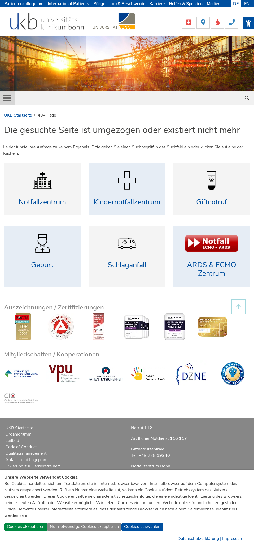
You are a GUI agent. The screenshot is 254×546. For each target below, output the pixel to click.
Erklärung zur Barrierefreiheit (32, 466)
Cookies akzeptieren (26, 527)
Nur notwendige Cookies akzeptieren (84, 527)
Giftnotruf (211, 202)
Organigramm (18, 434)
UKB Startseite (18, 115)
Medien (213, 4)
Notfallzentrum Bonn (150, 466)
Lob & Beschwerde (127, 4)
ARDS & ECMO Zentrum (211, 269)
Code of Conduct (21, 447)
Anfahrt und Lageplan (25, 460)
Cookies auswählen (142, 527)
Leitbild (12, 441)
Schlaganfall (127, 265)
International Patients (68, 4)
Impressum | (234, 538)
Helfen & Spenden (186, 4)
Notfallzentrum (42, 202)
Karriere (157, 4)
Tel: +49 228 (150, 455)
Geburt (42, 265)
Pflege (99, 4)
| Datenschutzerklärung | (198, 538)
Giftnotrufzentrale (147, 449)
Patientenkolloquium (23, 4)
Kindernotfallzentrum (127, 202)
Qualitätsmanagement (25, 453)
